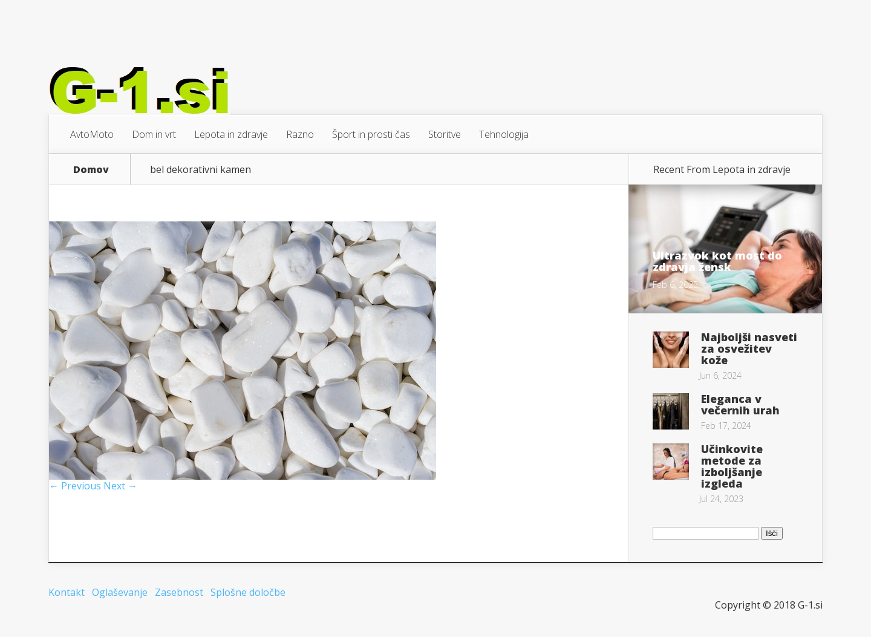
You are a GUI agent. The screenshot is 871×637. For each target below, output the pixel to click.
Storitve (444, 134)
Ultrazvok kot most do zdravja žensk (717, 261)
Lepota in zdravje (231, 134)
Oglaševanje (120, 592)
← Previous (75, 485)
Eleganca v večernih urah (740, 404)
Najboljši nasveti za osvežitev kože (749, 348)
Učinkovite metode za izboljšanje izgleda (732, 466)
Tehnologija (504, 134)
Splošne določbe (247, 592)
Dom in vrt (154, 134)
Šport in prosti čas (371, 134)
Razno (300, 134)
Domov (91, 169)
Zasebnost (179, 592)
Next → (120, 485)
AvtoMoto (92, 134)
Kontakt (66, 592)
